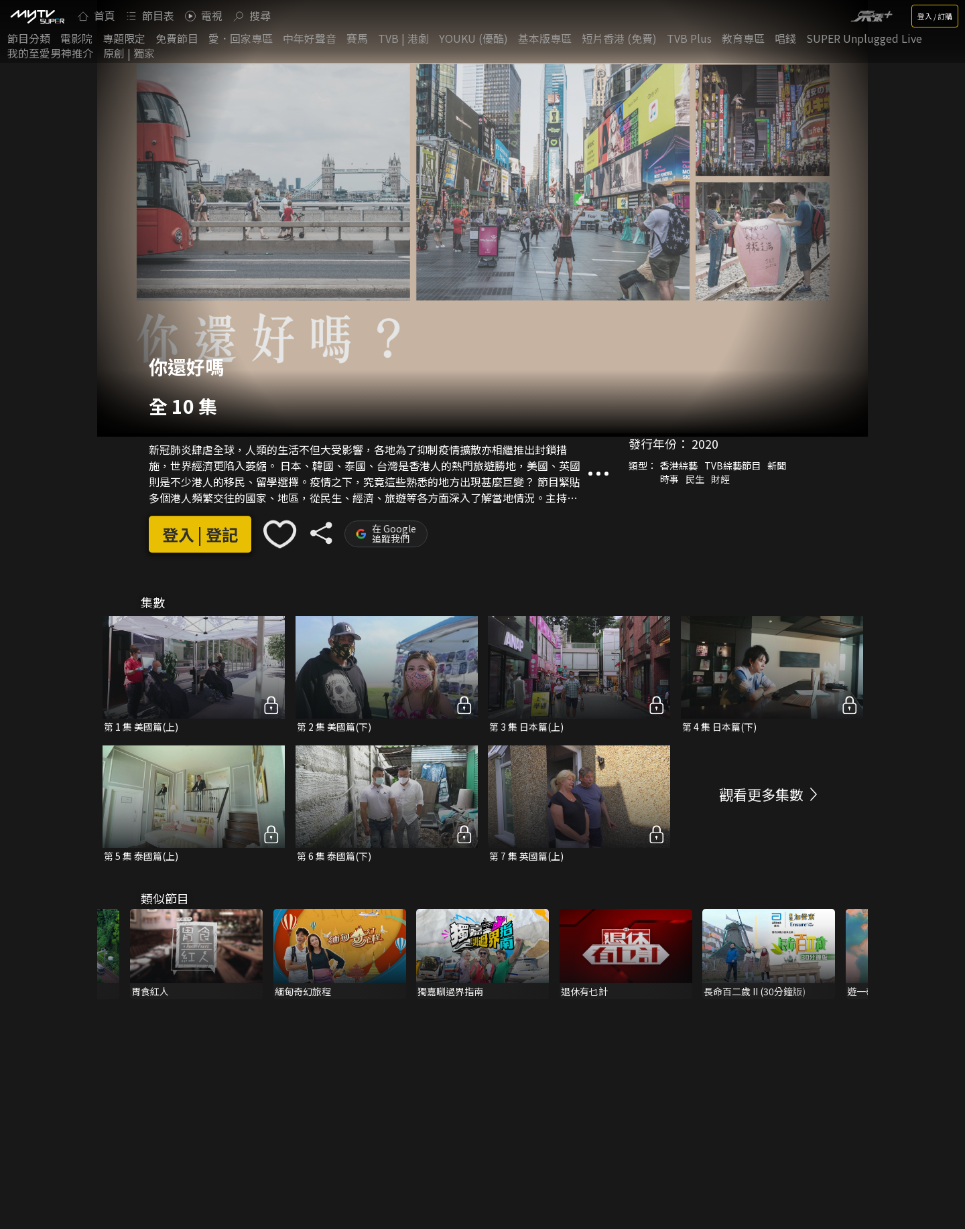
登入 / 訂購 (934, 16)
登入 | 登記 (200, 534)
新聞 (776, 465)
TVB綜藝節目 (732, 465)
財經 (720, 479)
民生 (695, 479)
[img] (37, 16)
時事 (669, 479)
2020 (705, 443)
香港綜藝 (679, 465)
